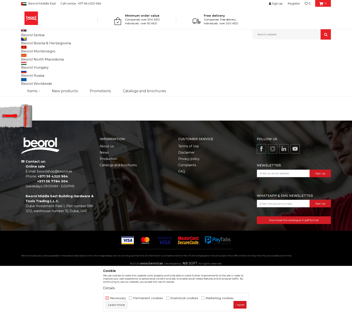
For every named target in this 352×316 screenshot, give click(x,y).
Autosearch (204, 56)
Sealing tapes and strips (39, 72)
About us (107, 192)
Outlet (29, 101)
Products (38, 49)
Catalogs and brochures (118, 211)
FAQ (181, 218)
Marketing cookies (220, 298)
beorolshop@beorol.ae (54, 218)
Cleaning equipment (37, 83)
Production (108, 205)
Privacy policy (189, 205)
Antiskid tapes (32, 78)
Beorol (25, 49)
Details (109, 288)
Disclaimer (186, 199)
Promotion (32, 106)
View (283, 56)
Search (44, 135)
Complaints (187, 211)
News (104, 199)
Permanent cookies (148, 298)
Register (294, 3)
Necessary (118, 298)
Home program (57, 49)
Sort (221, 56)
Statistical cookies (184, 298)
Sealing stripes (33, 67)
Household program (84, 49)
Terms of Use (188, 192)
